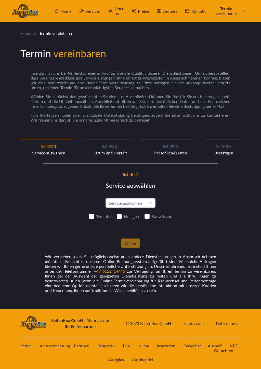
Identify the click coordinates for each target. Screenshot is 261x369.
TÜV (126, 345)
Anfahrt (170, 11)
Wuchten (104, 216)
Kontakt (198, 11)
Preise (143, 11)
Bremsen (81, 345)
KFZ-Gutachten (227, 348)
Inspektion (166, 345)
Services (93, 11)
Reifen (26, 345)
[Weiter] (130, 243)
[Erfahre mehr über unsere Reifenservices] (130, 227)
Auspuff (215, 345)
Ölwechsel (193, 345)
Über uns (119, 11)
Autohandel (142, 359)
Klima (144, 345)
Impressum (194, 323)
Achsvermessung (55, 345)
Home (66, 11)
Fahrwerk (106, 345)
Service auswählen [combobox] (125, 203)
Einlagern (132, 216)
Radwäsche (162, 216)
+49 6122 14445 (109, 271)
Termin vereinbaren (226, 11)
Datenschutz (227, 323)
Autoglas (116, 359)
